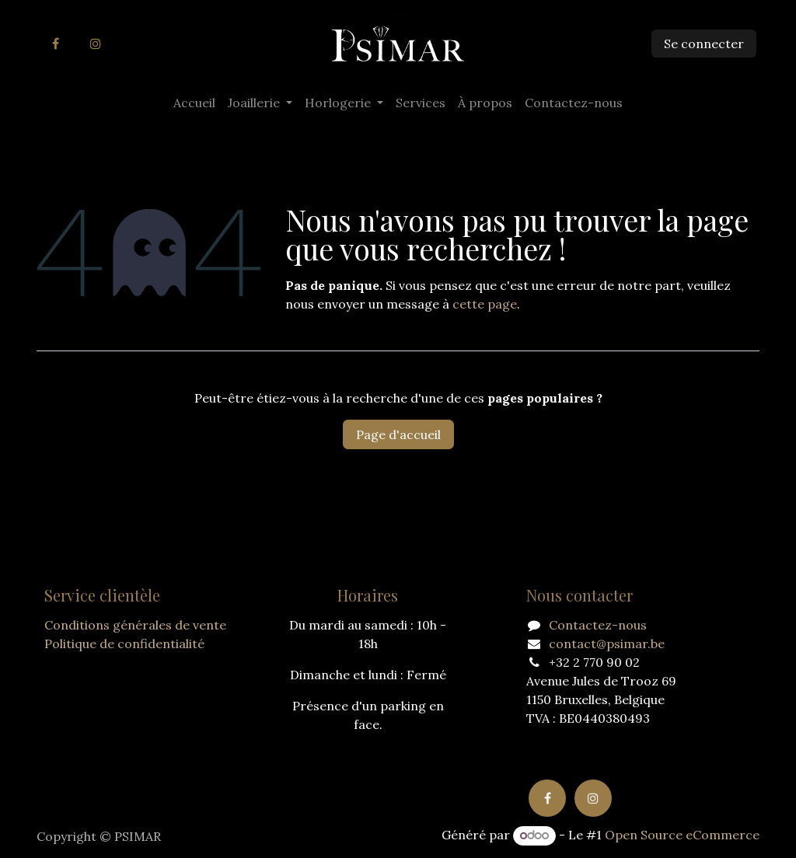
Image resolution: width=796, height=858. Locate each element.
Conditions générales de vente (135, 625)
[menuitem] (194, 102)
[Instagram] (95, 43)
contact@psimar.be (607, 643)
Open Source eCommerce (682, 834)
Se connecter (704, 43)
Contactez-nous (598, 625)
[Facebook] (55, 43)
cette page (484, 304)
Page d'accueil (398, 434)
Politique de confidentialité (124, 643)
